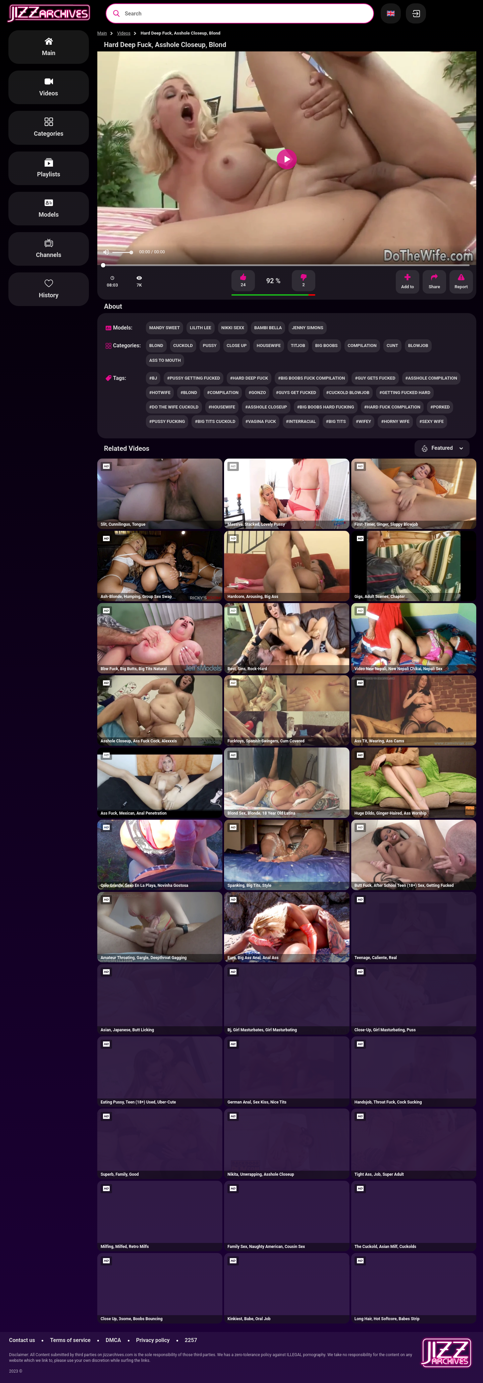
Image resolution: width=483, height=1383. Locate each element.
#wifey (363, 421)
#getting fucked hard (404, 392)
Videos (123, 33)
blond (156, 345)
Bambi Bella (268, 327)
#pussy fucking (167, 421)
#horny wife (395, 421)
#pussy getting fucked (193, 378)
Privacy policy (153, 1340)
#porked (439, 406)
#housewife (222, 406)
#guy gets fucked (375, 378)
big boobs (326, 345)
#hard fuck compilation (392, 406)
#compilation (222, 392)
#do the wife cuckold (174, 406)
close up (237, 345)
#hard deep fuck (249, 378)
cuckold (183, 345)
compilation (362, 345)
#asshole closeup (266, 406)
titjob (298, 345)
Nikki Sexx (232, 327)
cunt (392, 345)
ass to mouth (165, 360)
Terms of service (70, 1340)
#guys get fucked (296, 392)
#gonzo (257, 392)
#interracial (301, 421)
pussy (210, 345)
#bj (153, 378)
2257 (191, 1340)
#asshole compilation (431, 378)
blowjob (418, 345)
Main (102, 33)
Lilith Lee (200, 327)
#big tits (336, 421)
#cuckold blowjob (348, 392)
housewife (269, 345)
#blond (188, 392)
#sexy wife (432, 421)
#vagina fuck (261, 421)
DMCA (113, 1340)
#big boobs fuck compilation (311, 378)
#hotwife (159, 392)
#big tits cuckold (215, 421)
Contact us (22, 1340)
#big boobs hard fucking (325, 406)
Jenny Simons (307, 327)
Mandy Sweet (164, 327)
